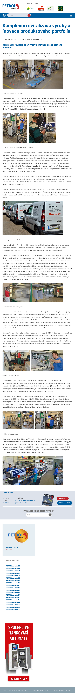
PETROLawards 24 (13, 568)
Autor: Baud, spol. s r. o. (40, 690)
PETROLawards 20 (13, 578)
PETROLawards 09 (13, 605)
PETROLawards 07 (13, 609)
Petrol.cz (11, 6)
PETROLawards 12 (13, 597)
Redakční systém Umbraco (63, 690)
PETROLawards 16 (13, 588)
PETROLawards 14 (13, 592)
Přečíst (62, 498)
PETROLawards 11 (12, 600)
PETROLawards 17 (13, 585)
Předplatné (64, 503)
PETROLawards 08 (13, 607)
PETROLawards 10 (13, 602)
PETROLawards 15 (13, 590)
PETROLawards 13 (13, 595)
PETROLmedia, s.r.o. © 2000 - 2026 (15, 690)
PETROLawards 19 (13, 580)
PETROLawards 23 (13, 571)
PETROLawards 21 (13, 575)
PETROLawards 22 (13, 573)
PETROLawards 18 (13, 583)
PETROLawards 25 (13, 566)
